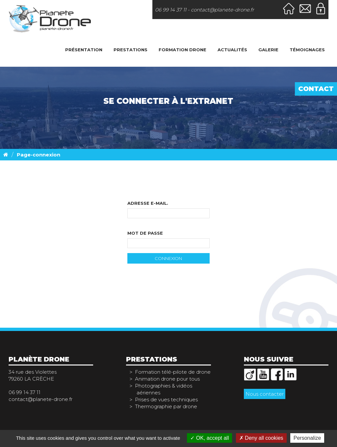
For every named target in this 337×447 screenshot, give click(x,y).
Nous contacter (265, 394)
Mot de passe (145, 233)
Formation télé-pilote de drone (173, 372)
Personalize (307, 438)
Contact (316, 89)
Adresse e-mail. (147, 203)
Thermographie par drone (166, 406)
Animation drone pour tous (167, 379)
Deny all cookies (261, 438)
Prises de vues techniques (166, 399)
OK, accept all (209, 438)
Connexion (168, 258)
